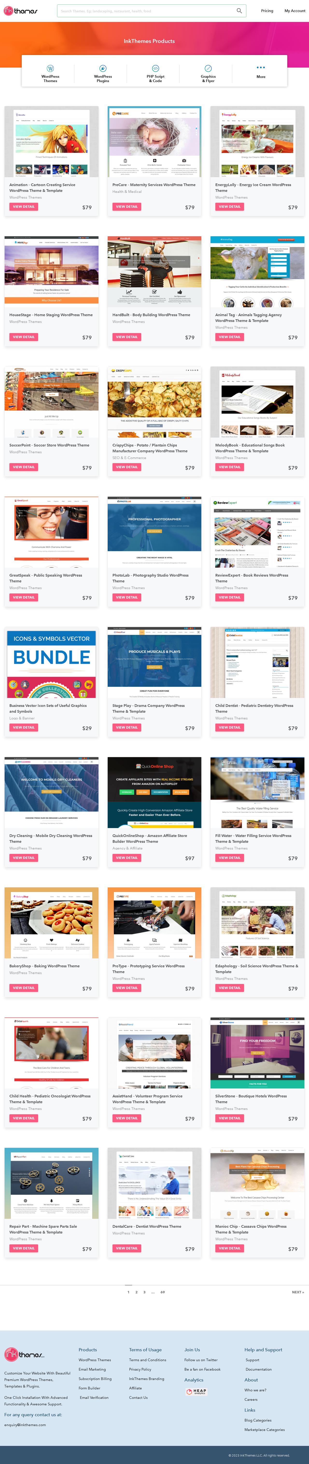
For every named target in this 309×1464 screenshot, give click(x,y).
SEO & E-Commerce (129, 458)
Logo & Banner (22, 718)
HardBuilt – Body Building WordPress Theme (151, 315)
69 (163, 1292)
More (261, 76)
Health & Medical (127, 191)
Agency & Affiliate (127, 848)
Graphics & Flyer (208, 78)
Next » (298, 1292)
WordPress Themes (50, 78)
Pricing (267, 10)
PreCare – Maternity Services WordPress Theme (154, 184)
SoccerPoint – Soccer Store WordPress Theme (49, 445)
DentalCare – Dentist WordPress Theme (146, 1226)
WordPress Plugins (103, 78)
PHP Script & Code (155, 78)
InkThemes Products (149, 41)
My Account (295, 10)
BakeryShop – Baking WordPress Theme (44, 966)
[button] (23, 207)
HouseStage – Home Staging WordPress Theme (51, 315)
